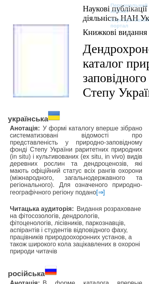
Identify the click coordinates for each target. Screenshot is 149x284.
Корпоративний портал (125, 23)
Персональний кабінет (125, 8)
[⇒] (100, 192)
